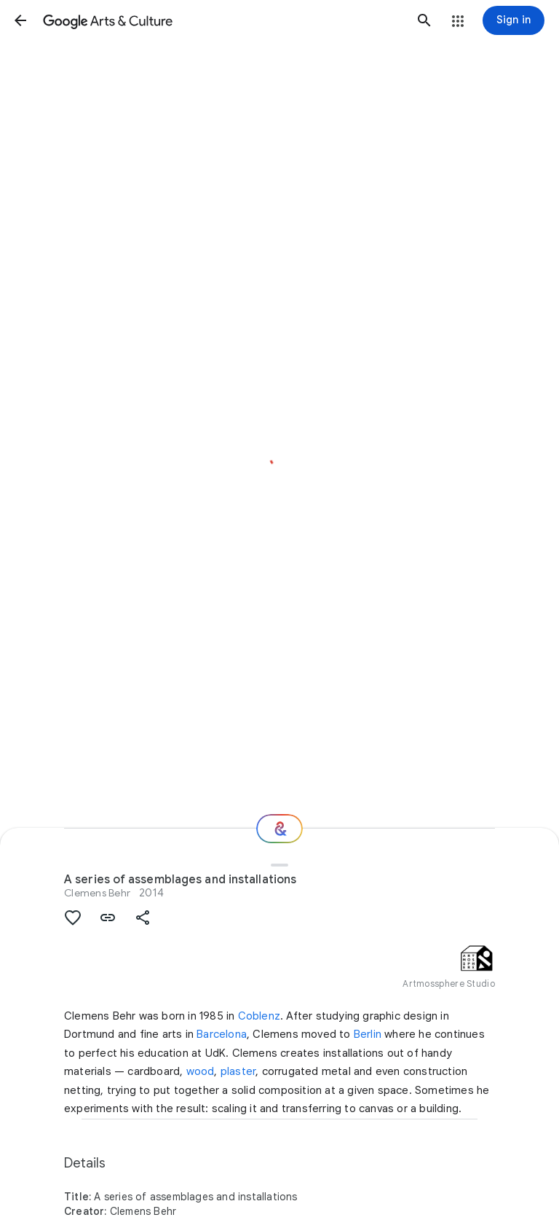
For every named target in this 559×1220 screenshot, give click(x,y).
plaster (238, 1071)
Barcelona (222, 1034)
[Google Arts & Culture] (222, 20)
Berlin (367, 1034)
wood (200, 1071)
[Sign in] (513, 20)
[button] (20, 20)
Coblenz (259, 1015)
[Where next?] (279, 828)
